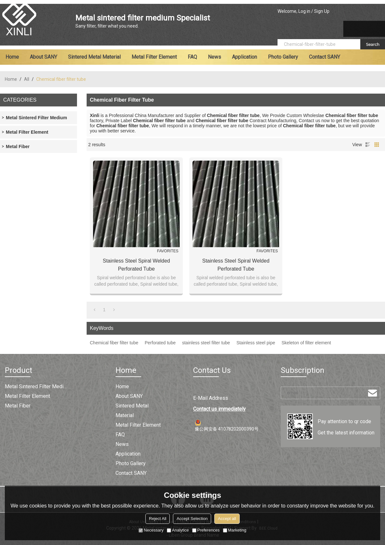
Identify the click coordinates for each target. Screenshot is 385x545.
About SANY (43, 57)
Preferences (206, 530)
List (367, 144)
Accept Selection (192, 518)
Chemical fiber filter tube (114, 342)
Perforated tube (160, 342)
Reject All (157, 518)
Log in (304, 11)
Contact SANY (324, 57)
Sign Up (321, 11)
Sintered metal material (94, 57)
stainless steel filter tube (206, 342)
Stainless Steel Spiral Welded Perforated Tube (136, 265)
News (214, 57)
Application (244, 57)
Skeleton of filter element (306, 342)
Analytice (178, 530)
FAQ (192, 57)
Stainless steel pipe (255, 342)
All (26, 79)
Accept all (227, 518)
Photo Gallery (283, 57)
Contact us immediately (219, 409)
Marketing (234, 530)
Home (12, 57)
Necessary (151, 530)
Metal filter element (154, 57)
